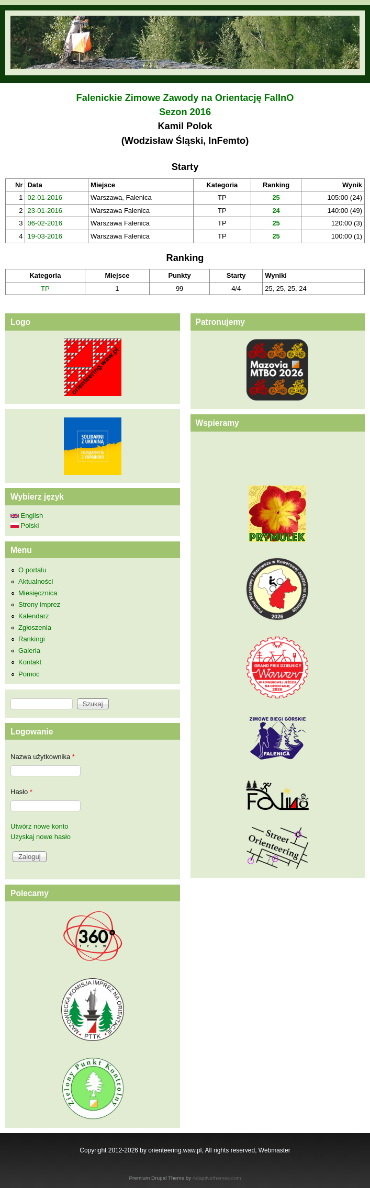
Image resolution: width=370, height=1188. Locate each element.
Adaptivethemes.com (217, 1178)
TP (45, 288)
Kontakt (29, 662)
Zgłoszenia (34, 627)
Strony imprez (39, 604)
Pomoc (28, 674)
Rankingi (31, 639)
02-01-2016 (44, 197)
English (26, 515)
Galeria (29, 650)
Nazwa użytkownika (42, 757)
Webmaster (274, 1150)
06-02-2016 (44, 223)
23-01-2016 (44, 210)
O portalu (32, 570)
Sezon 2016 (185, 112)
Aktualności (35, 581)
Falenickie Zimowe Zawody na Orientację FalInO (185, 98)
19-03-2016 (44, 236)
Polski (24, 525)
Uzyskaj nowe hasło (40, 837)
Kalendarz (33, 616)
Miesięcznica (37, 593)
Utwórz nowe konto (39, 826)
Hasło (21, 792)
